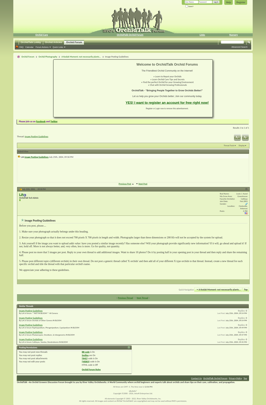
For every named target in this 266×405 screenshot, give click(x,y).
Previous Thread (125, 297)
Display (242, 145)
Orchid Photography (48, 56)
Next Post (142, 183)
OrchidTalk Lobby (31, 42)
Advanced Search (239, 47)
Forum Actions (42, 47)
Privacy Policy (235, 378)
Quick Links (58, 47)
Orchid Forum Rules (91, 369)
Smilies (85, 355)
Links (202, 34)
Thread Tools (229, 145)
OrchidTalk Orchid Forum (130, 34)
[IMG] (84, 358)
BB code (86, 351)
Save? (189, 6)
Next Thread (142, 297)
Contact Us (196, 378)
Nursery (233, 34)
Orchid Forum (74, 42)
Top (246, 289)
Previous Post (125, 183)
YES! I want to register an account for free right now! (167, 103)
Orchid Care (41, 34)
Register (240, 2)
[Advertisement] (87, 88)
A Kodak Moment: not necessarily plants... (81, 56)
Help (228, 2)
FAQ (21, 47)
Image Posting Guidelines (36, 136)
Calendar (29, 47)
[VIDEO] (85, 361)
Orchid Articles (53, 42)
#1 (246, 189)
